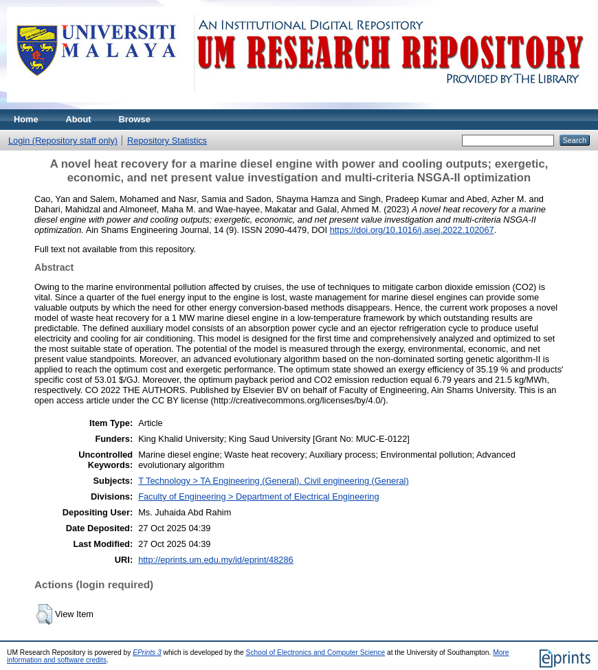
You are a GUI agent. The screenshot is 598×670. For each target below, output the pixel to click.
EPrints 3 (147, 652)
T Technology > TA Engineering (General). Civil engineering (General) (273, 481)
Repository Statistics (167, 140)
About (78, 119)
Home (26, 119)
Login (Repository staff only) (63, 140)
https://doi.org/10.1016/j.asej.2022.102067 (412, 230)
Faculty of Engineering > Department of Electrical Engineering (258, 496)
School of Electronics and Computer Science (316, 652)
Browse (135, 119)
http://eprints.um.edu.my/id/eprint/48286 (216, 560)
